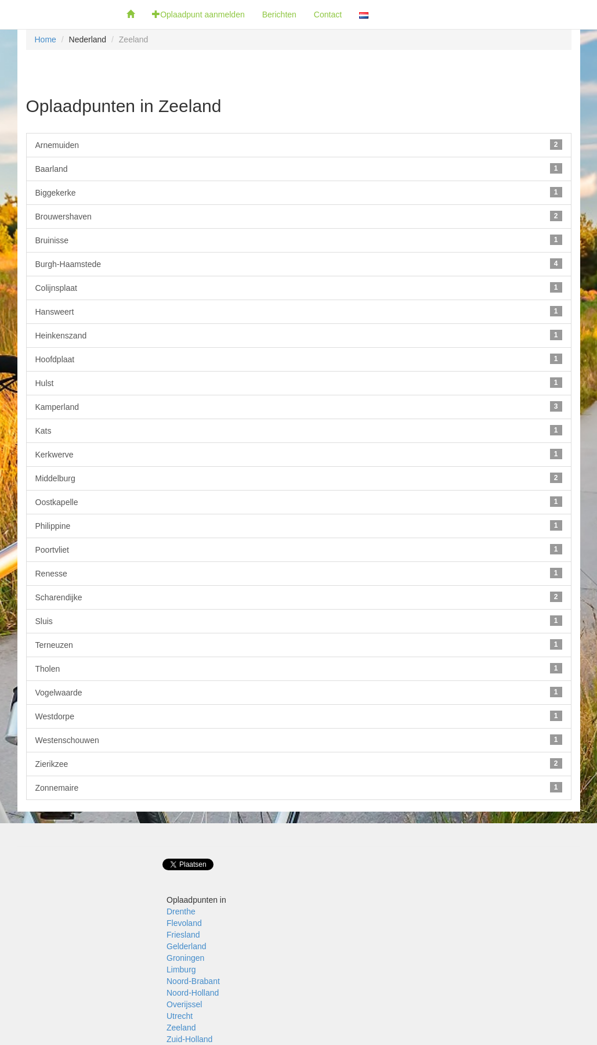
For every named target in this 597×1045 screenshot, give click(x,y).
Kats (298, 430)
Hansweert (298, 311)
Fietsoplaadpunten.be (59, 14)
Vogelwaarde (298, 692)
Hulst (298, 382)
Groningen (185, 958)
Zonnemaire (298, 787)
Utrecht (180, 1016)
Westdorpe (298, 716)
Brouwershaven (298, 216)
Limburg (181, 969)
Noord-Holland (193, 992)
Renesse (298, 573)
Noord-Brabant (193, 981)
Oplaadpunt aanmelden (198, 14)
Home (45, 39)
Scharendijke (298, 597)
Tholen (298, 668)
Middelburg (298, 478)
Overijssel (184, 1004)
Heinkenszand (298, 335)
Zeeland (181, 1027)
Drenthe (181, 911)
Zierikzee (298, 763)
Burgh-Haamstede (298, 263)
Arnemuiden (298, 144)
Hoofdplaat (298, 359)
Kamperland (298, 406)
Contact (328, 14)
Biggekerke (298, 192)
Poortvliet (298, 549)
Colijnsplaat (298, 287)
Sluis (298, 620)
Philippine (298, 525)
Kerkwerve (298, 454)
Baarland (298, 168)
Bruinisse (298, 240)
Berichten (279, 14)
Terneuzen (298, 644)
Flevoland (184, 923)
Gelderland (187, 946)
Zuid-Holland (189, 1039)
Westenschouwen (298, 739)
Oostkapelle (298, 501)
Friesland (183, 934)
